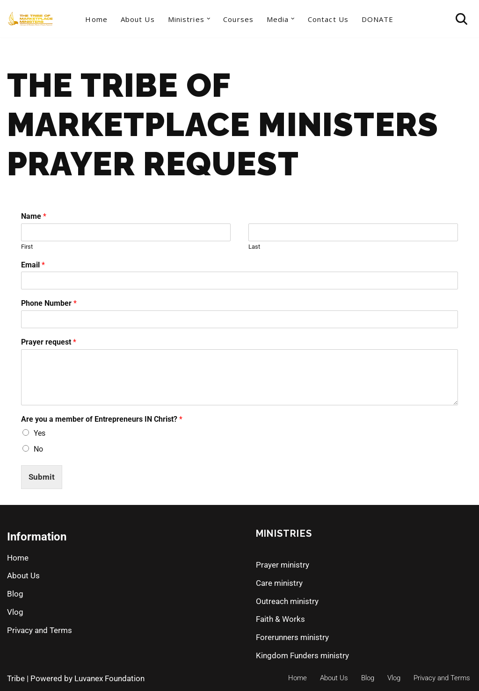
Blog (15, 593)
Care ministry (279, 583)
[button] (208, 19)
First (27, 246)
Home (96, 19)
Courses (238, 19)
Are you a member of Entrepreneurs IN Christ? (101, 419)
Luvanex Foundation (109, 678)
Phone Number (49, 303)
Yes (39, 433)
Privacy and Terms (39, 630)
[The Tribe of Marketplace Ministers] (30, 19)
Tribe (16, 678)
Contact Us (328, 19)
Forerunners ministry (292, 637)
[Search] (461, 19)
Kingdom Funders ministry (302, 655)
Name (33, 216)
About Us (138, 19)
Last (254, 246)
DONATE (378, 19)
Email (33, 264)
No (38, 449)
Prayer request (48, 342)
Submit (42, 477)
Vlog (15, 612)
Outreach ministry (287, 601)
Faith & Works (280, 619)
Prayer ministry (282, 564)
